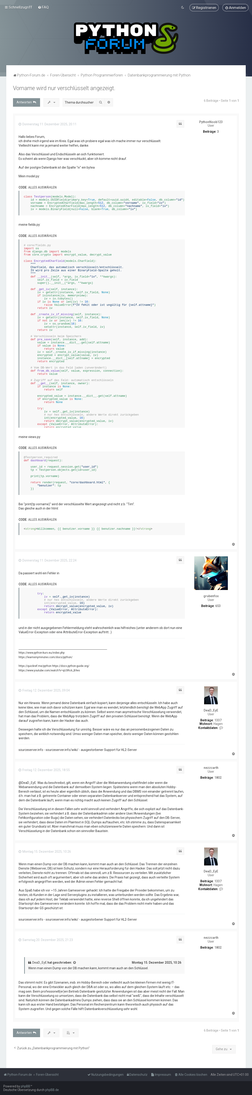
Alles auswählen (42, 187)
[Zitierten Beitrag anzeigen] (75, 962)
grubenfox (211, 596)
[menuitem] (43, 7)
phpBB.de (52, 1090)
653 (218, 605)
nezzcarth (211, 768)
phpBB (25, 1086)
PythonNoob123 (211, 122)
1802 (218, 777)
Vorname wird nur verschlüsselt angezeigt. (64, 88)
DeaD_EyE (211, 710)
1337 (218, 720)
